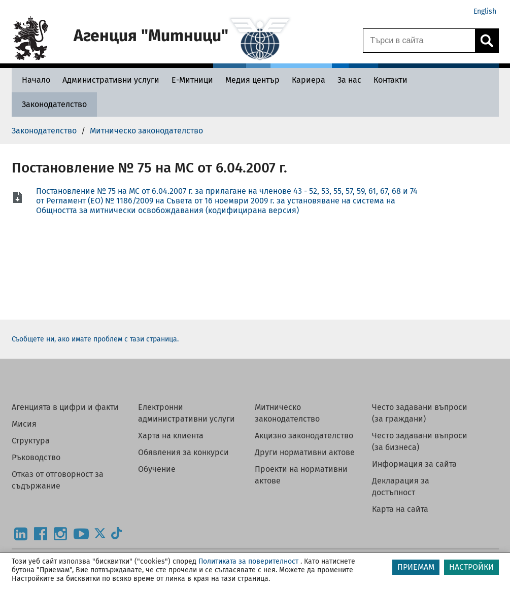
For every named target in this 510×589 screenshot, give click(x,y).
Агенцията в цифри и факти (65, 407)
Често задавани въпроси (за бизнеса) (419, 441)
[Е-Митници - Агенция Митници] (192, 80)
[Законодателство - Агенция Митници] (54, 104)
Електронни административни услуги (186, 413)
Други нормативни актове (305, 452)
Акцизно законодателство (304, 435)
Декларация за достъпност (400, 486)
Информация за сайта (414, 464)
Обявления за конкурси (183, 452)
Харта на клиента (170, 435)
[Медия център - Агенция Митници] (252, 80)
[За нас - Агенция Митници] (349, 80)
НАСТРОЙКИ (471, 567)
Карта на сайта (400, 509)
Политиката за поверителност (248, 561)
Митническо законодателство (287, 413)
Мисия (24, 424)
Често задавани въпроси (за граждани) (419, 413)
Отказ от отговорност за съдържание (58, 480)
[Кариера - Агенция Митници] (308, 80)
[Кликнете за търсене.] (486, 40)
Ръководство (36, 457)
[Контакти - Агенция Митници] (390, 80)
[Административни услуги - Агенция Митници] (110, 80)
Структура (31, 440)
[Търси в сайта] (419, 40)
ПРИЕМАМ (415, 567)
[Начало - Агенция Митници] (33, 80)
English (484, 11)
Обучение (157, 469)
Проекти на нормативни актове (301, 475)
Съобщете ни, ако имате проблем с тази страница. (95, 339)
